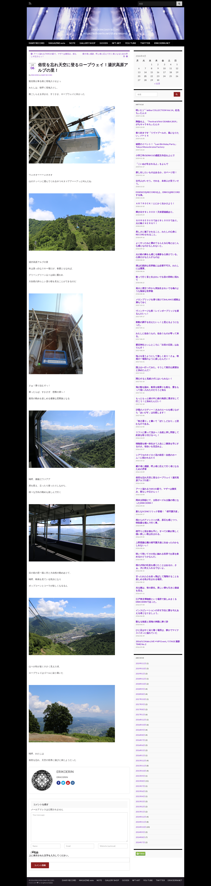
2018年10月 (141, 684)
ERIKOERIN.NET (162, 43)
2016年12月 (141, 719)
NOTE (72, 43)
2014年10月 (141, 827)
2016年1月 (140, 755)
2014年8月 (140, 837)
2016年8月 (140, 735)
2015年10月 (141, 771)
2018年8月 (140, 694)
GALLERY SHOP (87, 43)
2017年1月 (140, 714)
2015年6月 (140, 791)
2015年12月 (141, 760)
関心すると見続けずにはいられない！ (154, 378)
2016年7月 (140, 740)
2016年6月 (140, 745)
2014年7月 (140, 842)
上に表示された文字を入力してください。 (49, 855)
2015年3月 (140, 801)
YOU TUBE (130, 43)
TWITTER (145, 43)
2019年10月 (141, 668)
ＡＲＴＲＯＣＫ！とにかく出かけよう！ (155, 203)
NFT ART (116, 43)
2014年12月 (141, 817)
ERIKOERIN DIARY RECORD (106, 28)
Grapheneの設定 (47, 883)
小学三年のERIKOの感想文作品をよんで (155, 155)
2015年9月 (140, 776)
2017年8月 (140, 709)
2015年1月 (140, 812)
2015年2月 (140, 806)
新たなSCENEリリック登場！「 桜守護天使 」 (158, 511)
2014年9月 (140, 832)
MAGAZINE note (57, 43)
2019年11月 (141, 663)
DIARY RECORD (36, 43)
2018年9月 (140, 689)
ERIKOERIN (35, 75)
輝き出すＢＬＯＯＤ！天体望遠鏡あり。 (155, 212)
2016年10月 (141, 725)
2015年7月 (140, 786)
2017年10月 (141, 699)
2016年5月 (140, 750)
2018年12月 (141, 679)
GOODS (104, 43)
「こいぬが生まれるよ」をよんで (152, 164)
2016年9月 (140, 730)
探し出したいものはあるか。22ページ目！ (156, 172)
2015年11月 (141, 766)
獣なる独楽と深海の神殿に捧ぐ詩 (152, 621)
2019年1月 (140, 673)
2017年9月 (140, 704)
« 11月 (157, 83)
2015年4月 (140, 796)
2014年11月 (141, 822)
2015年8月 (140, 781)
